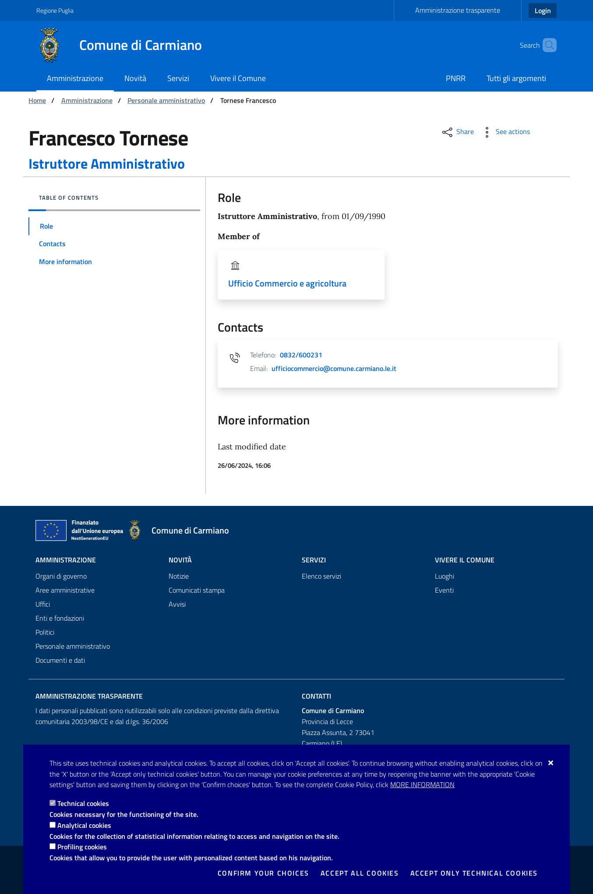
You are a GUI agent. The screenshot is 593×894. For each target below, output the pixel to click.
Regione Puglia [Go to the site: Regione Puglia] (55, 10)
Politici (44, 632)
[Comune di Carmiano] (124, 45)
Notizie (179, 576)
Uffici (42, 604)
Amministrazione (87, 100)
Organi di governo (61, 576)
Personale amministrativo (166, 100)
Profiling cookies (82, 846)
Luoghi (444, 576)
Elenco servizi (321, 576)
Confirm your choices (263, 873)
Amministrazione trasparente (457, 10)
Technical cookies (83, 803)
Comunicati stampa (197, 590)
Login (543, 10)
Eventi (444, 590)
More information (422, 784)
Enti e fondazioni (59, 618)
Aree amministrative (65, 590)
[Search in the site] (546, 45)
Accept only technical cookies (474, 873)
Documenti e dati (60, 660)
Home (37, 100)
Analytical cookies (84, 825)
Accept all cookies (360, 873)
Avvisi (177, 604)
